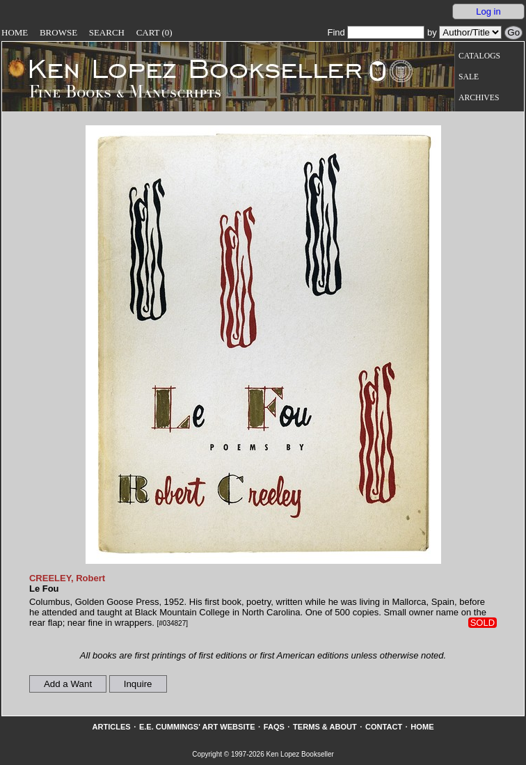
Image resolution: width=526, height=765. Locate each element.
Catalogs (479, 56)
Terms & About (325, 727)
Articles (111, 727)
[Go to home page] (185, 68)
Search (107, 32)
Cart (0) (154, 32)
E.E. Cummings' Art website (197, 727)
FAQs (274, 727)
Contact (383, 727)
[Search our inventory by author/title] (470, 32)
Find (375, 32)
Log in (488, 11)
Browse (58, 32)
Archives (479, 97)
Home (14, 32)
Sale (469, 76)
